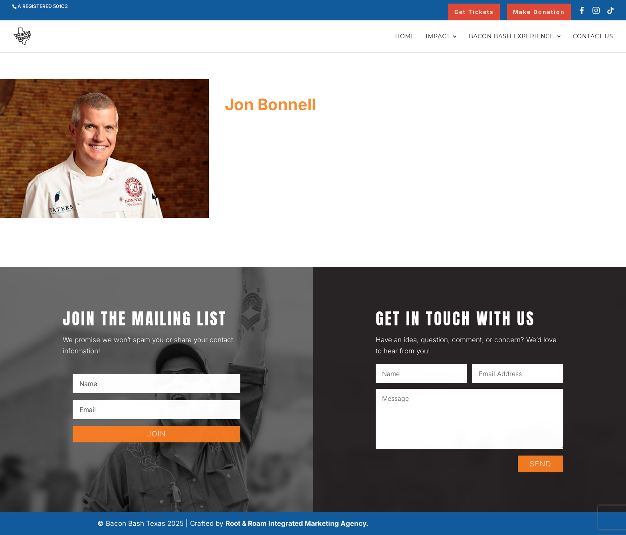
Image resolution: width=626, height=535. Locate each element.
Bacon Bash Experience (511, 37)
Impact (438, 37)
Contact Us (593, 37)
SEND (540, 464)
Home (405, 37)
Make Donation (539, 11)
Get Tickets (474, 11)
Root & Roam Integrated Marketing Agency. (297, 523)
